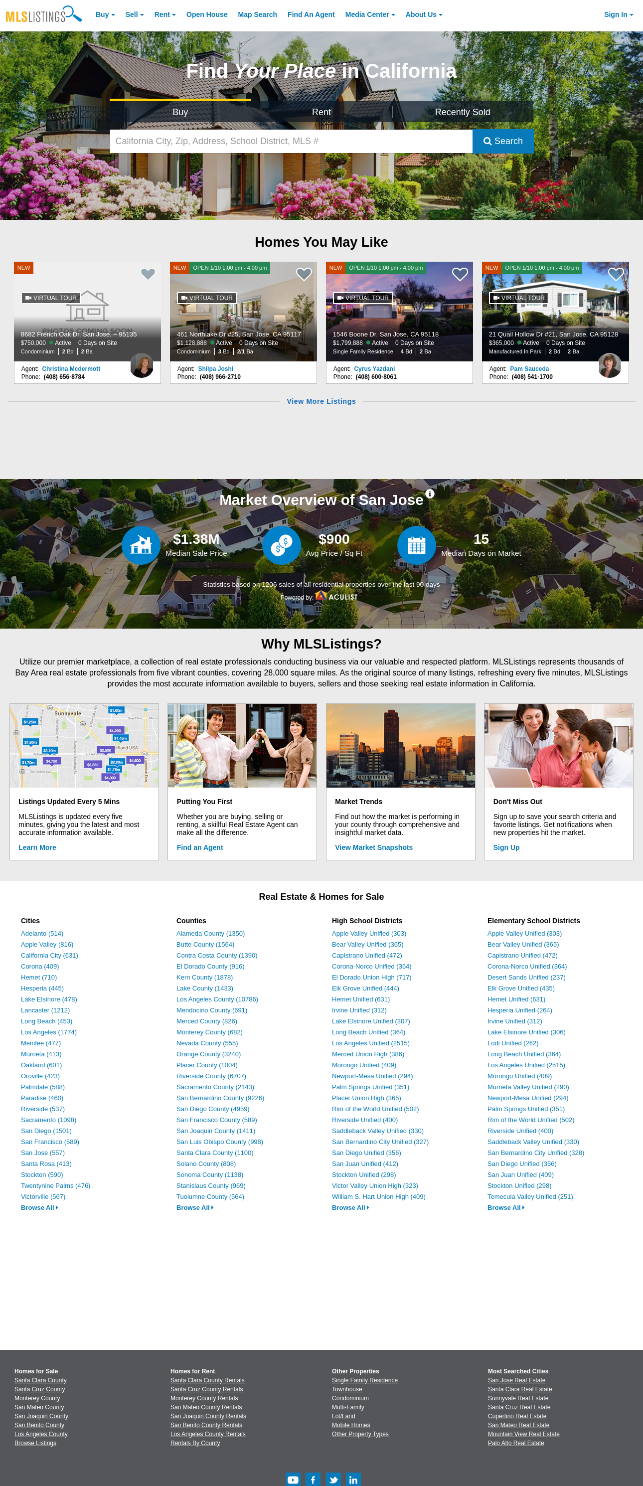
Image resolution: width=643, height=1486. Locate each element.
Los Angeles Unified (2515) (371, 1043)
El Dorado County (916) (210, 966)
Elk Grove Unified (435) (521, 988)
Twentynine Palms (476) (55, 1185)
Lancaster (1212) (45, 1010)
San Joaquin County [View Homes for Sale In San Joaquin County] (41, 1416)
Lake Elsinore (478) (49, 999)
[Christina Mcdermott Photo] (141, 361)
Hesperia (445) (42, 988)
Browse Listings (35, 1443)
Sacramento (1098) (48, 1120)
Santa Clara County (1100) (215, 1152)
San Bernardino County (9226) (220, 1098)
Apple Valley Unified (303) (369, 933)
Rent (162, 14)
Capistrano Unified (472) (367, 955)
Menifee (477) (41, 1043)
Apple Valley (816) (47, 944)
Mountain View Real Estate (524, 1434)
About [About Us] (421, 14)
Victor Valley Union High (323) (375, 1185)
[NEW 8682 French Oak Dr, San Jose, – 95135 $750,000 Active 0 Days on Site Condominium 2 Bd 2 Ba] (87, 311)
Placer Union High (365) (366, 1098)
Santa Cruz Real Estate (519, 1407)
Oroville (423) (40, 1076)
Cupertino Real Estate (517, 1416)
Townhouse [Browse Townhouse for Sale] (347, 1389)
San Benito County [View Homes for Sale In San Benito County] (39, 1425)
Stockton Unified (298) (364, 1174)
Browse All (39, 1207)
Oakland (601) (41, 1065)
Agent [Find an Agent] (311, 14)
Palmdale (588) (43, 1087)
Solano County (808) (206, 1163)
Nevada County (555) (207, 1043)
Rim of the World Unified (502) (375, 1109)
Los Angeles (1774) (49, 1032)
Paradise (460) (42, 1098)
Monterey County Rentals (204, 1398)
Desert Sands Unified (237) (526, 977)
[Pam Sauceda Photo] (609, 361)
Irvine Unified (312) (359, 1010)
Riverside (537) (43, 1109)
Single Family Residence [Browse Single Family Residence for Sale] (365, 1380)
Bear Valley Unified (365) (368, 944)
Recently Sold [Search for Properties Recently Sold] (462, 112)
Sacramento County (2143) (215, 1087)
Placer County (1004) (207, 1065)
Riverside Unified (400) (365, 1120)
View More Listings (321, 401)
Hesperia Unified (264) (519, 1010)
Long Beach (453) (46, 1021)
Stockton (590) (42, 1174)
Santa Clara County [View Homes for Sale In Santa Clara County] (40, 1380)
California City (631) (49, 955)
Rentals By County (195, 1443)
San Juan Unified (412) (365, 1163)
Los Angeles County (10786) (217, 999)
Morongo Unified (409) (364, 1065)
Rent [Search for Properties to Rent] (321, 112)
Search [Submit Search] (503, 141)
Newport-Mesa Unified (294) (372, 1076)
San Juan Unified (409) (520, 1174)
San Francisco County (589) (216, 1120)
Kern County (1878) (204, 977)
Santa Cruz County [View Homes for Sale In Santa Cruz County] (39, 1389)
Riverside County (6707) (211, 1076)
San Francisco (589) (50, 1142)
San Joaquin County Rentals (208, 1416)
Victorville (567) (43, 1196)
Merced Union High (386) (368, 1054)
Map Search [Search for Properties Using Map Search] (258, 14)
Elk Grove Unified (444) (365, 988)
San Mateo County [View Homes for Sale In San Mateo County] (39, 1407)
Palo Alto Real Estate (516, 1443)
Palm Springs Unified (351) (370, 1087)
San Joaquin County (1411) (215, 1131)
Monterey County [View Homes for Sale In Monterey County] (37, 1398)
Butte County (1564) (205, 944)
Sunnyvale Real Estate (518, 1398)
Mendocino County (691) (211, 1010)
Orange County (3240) (208, 1054)
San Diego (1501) (46, 1131)
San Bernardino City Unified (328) (535, 1152)
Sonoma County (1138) (209, 1174)
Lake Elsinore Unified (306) (526, 1032)
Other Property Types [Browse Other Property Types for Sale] (360, 1434)
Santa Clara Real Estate (520, 1389)
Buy (102, 14)
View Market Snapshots (374, 847)
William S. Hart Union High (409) (379, 1196)
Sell (132, 14)
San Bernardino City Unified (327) (380, 1142)
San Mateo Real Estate (518, 1425)
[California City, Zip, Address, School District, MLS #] (291, 141)
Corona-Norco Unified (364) (372, 966)
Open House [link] (206, 14)
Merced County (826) (206, 1021)
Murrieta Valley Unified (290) (528, 1087)
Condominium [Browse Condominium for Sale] (350, 1398)
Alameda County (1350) (210, 933)
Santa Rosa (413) (46, 1163)
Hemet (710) (39, 977)
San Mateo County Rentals (206, 1407)
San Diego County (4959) (213, 1109)
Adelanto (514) (42, 933)
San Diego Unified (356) (366, 1152)
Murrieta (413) (41, 1054)
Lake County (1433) (204, 988)
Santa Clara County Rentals (207, 1380)
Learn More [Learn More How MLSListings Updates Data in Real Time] (37, 847)
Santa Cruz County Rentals (206, 1389)
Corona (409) (40, 966)
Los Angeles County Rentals (208, 1434)
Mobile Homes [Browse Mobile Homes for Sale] (351, 1425)
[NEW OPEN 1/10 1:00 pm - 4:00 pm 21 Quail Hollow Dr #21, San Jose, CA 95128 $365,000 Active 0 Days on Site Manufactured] (556, 311)
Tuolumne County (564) (210, 1196)
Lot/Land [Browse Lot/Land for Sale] (343, 1416)
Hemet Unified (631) (361, 999)
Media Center (367, 14)
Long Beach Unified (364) (368, 1032)
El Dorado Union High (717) (372, 977)
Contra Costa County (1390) (217, 955)
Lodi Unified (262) (513, 1043)
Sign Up (506, 847)
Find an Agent (200, 847)
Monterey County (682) (209, 1032)
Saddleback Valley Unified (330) (378, 1131)
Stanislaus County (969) (211, 1185)
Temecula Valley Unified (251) (530, 1196)
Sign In (616, 14)
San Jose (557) (43, 1152)
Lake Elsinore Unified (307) (371, 1021)
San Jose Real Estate (516, 1380)
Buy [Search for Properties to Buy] (180, 112)
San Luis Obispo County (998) (219, 1142)
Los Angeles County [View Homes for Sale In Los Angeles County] (41, 1434)
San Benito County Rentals (206, 1425)
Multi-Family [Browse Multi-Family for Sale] (348, 1407)
